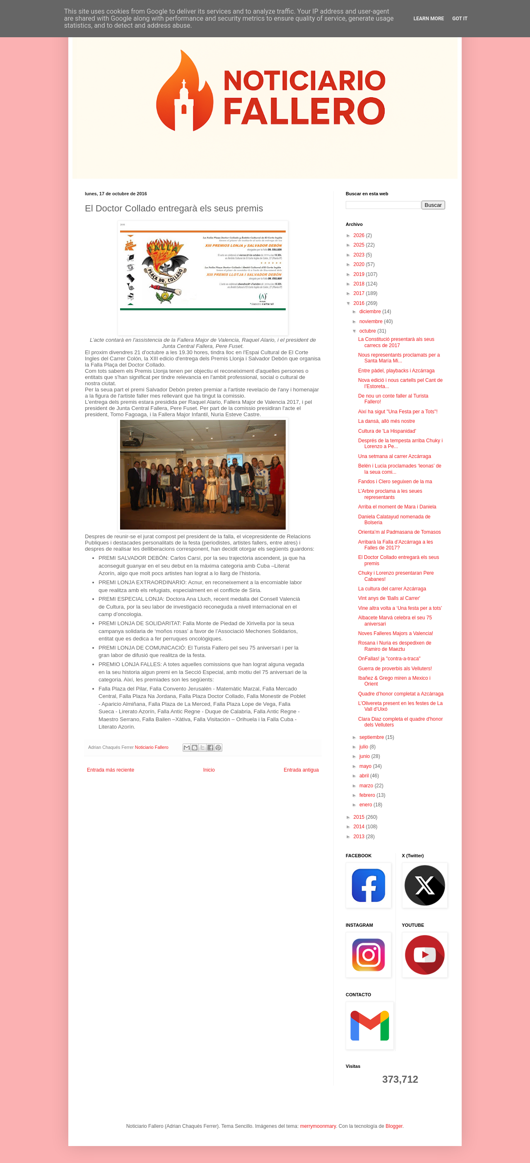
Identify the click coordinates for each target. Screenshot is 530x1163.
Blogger (393, 1126)
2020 (360, 264)
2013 (360, 836)
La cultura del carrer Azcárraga (392, 589)
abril (364, 776)
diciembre (370, 311)
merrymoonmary (318, 1126)
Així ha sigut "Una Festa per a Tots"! (398, 412)
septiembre (372, 737)
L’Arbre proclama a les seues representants (390, 494)
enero (366, 805)
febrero (367, 795)
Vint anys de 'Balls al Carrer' (389, 598)
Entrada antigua (301, 770)
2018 (360, 284)
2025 (360, 245)
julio (364, 747)
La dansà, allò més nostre (386, 421)
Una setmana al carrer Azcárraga (394, 456)
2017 (360, 293)
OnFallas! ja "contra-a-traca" (389, 659)
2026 (360, 235)
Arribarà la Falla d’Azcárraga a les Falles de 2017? (395, 545)
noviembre (371, 321)
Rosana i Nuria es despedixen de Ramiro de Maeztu (394, 646)
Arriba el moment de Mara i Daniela (397, 507)
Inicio (209, 770)
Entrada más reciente (110, 770)
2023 (360, 255)
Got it (459, 19)
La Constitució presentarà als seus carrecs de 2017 (396, 342)
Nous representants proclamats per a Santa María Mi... (399, 358)
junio (365, 756)
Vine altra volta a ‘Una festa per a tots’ (400, 608)
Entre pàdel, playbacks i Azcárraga (396, 371)
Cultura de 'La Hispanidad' (387, 431)
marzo (367, 786)
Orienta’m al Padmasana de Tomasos (399, 532)
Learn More (429, 19)
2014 (360, 827)
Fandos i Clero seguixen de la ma (395, 481)
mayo (366, 766)
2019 (360, 274)
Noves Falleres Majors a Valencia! (395, 633)
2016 (360, 303)
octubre (368, 331)
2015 (360, 817)
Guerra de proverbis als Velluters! (395, 668)
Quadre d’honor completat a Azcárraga (400, 694)
